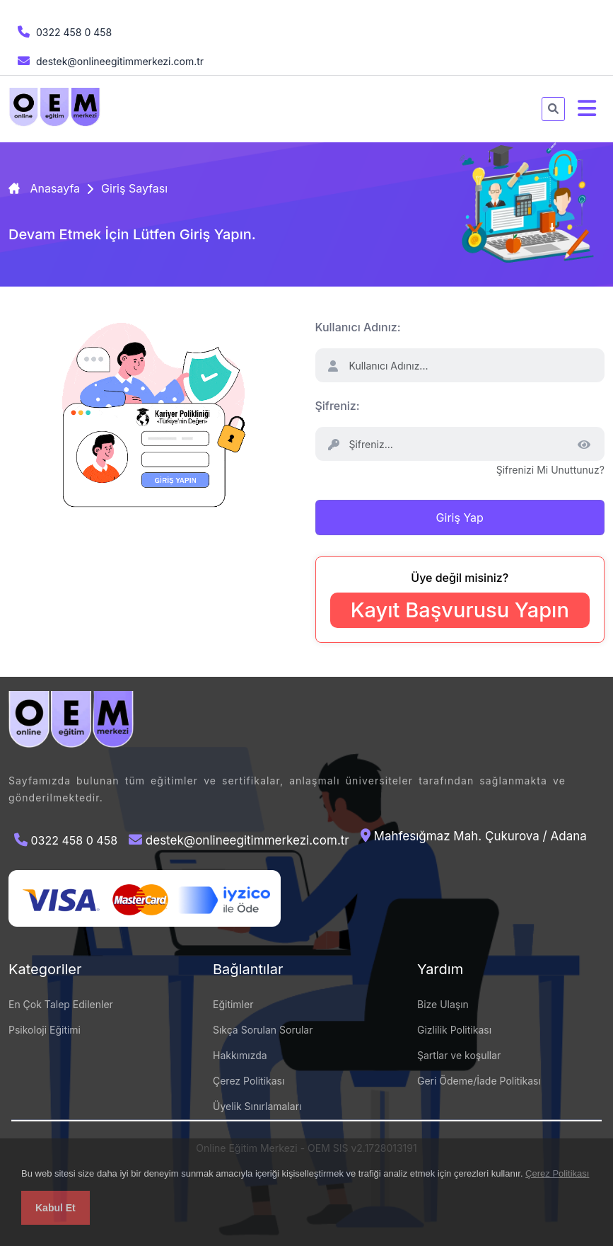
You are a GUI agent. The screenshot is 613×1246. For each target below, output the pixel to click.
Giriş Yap (460, 517)
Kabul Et (55, 1207)
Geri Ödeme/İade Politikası (479, 1081)
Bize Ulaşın (443, 1004)
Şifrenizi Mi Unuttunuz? (550, 470)
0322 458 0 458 (63, 31)
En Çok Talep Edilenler (60, 1004)
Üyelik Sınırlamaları (257, 1106)
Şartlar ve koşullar (459, 1055)
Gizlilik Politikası (454, 1030)
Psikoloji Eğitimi (44, 1030)
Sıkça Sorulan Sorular (263, 1030)
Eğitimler (233, 1004)
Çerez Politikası (557, 1173)
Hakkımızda (240, 1055)
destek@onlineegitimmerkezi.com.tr (109, 60)
